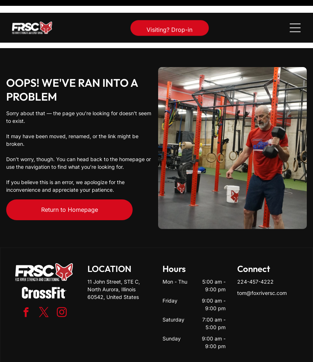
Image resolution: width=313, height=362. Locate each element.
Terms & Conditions (216, 354)
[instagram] (62, 295)
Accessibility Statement (171, 354)
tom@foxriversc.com (262, 275)
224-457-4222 (255, 263)
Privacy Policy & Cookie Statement (111, 354)
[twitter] (44, 295)
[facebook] (26, 295)
